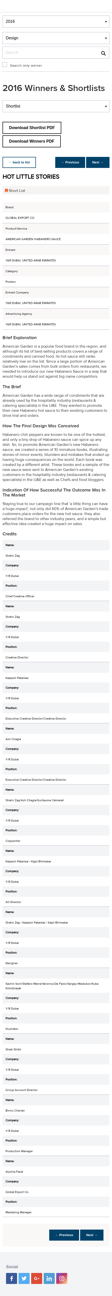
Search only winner (26, 65)
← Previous (70, 162)
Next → (97, 162)
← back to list (19, 162)
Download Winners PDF (31, 141)
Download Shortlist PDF (32, 128)
